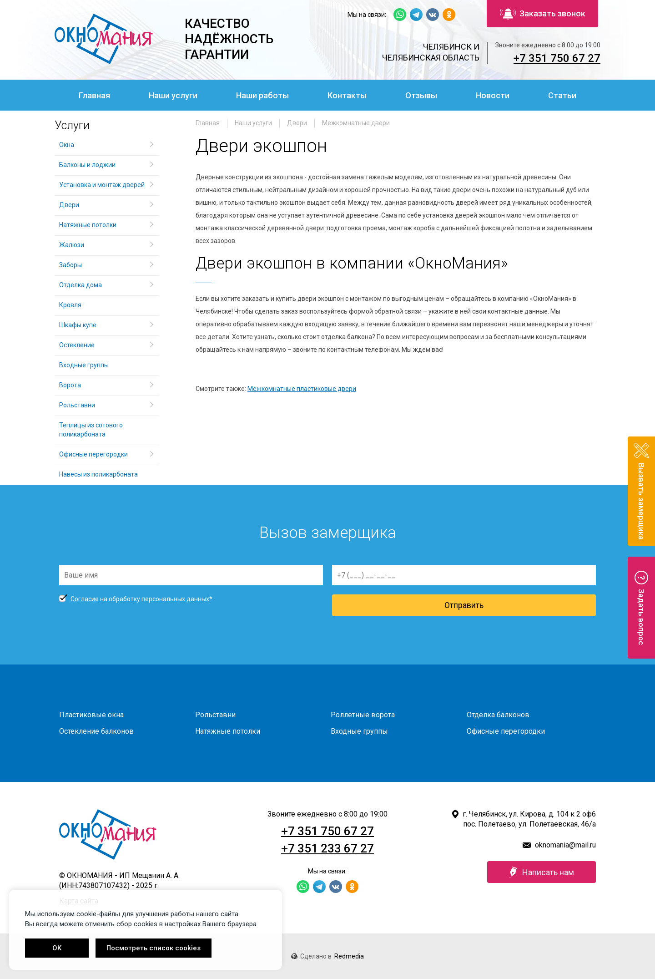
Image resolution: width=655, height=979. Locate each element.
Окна (66, 144)
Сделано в (327, 956)
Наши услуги (173, 95)
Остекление (77, 345)
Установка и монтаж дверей (102, 184)
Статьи (562, 95)
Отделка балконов (498, 714)
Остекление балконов (96, 731)
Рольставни (77, 405)
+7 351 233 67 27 (327, 848)
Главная (94, 95)
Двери (297, 123)
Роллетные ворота (363, 714)
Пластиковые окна (91, 714)
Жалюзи (71, 245)
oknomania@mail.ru (565, 845)
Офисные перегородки (93, 454)
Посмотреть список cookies (153, 948)
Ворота (70, 385)
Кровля (70, 305)
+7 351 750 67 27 (557, 58)
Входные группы (84, 365)
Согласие (85, 599)
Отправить (464, 605)
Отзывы (421, 95)
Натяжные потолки (87, 224)
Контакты (347, 95)
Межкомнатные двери (356, 123)
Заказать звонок (542, 14)
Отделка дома (80, 285)
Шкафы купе (77, 325)
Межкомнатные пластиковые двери (301, 388)
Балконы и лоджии (87, 164)
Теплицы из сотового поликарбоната (91, 429)
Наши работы (262, 95)
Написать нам (541, 872)
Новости (492, 95)
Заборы (70, 265)
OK (56, 948)
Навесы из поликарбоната (98, 474)
